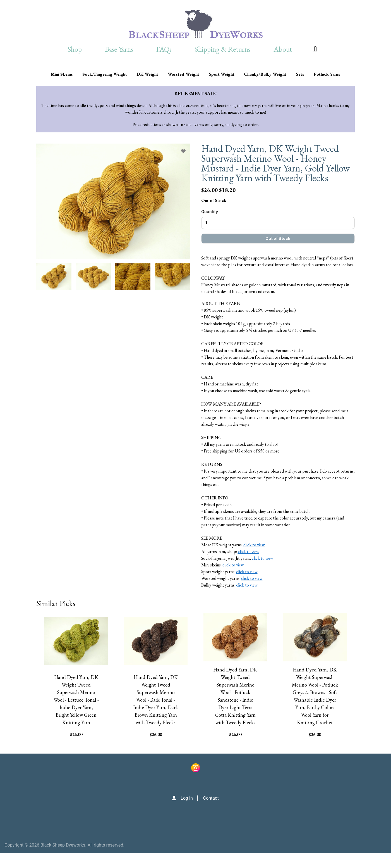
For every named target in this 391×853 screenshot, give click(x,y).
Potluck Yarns (327, 74)
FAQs (164, 49)
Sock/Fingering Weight (104, 74)
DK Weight (147, 74)
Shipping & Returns (222, 49)
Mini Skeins (62, 74)
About (283, 49)
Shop (75, 49)
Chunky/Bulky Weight (265, 74)
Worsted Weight (183, 74)
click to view (254, 545)
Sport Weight (221, 74)
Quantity (209, 211)
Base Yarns (119, 49)
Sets (300, 74)
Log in (187, 798)
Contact (211, 798)
